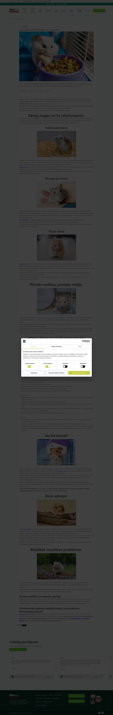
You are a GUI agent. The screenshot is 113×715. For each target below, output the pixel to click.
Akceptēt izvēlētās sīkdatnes (56, 372)
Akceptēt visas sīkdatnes (79, 372)
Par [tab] (80, 346)
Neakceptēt (34, 372)
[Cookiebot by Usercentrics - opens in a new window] (83, 341)
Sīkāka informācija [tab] (56, 346)
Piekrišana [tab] (33, 346)
